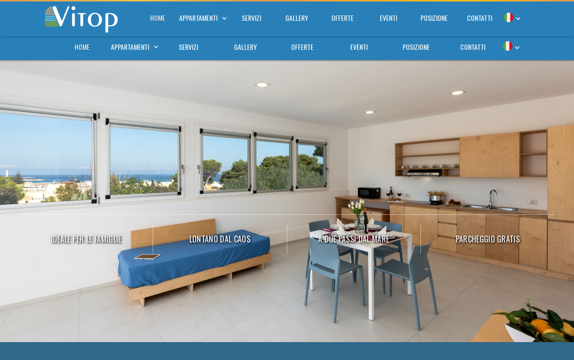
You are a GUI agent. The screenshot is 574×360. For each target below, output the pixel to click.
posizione (416, 47)
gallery (245, 47)
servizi (188, 47)
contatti (472, 47)
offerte (302, 47)
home (82, 47)
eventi (359, 47)
